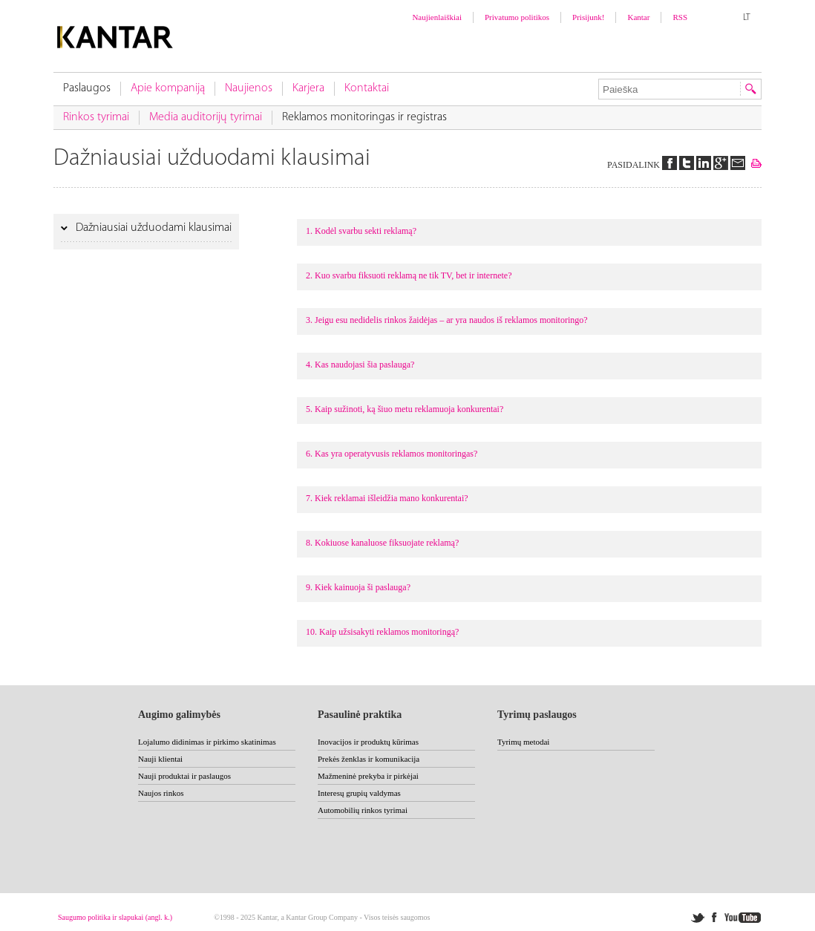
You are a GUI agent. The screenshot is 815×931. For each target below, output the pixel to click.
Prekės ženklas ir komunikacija (368, 758)
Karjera (308, 88)
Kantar (638, 17)
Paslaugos (87, 88)
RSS (679, 17)
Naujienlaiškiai (437, 17)
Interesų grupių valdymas (359, 792)
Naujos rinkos (160, 792)
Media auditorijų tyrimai (205, 117)
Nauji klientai (160, 758)
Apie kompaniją (168, 88)
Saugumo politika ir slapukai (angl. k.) (115, 917)
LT (746, 17)
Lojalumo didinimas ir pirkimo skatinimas (207, 741)
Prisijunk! (588, 17)
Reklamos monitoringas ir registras (364, 117)
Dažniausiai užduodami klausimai (152, 228)
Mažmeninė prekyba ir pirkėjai (368, 775)
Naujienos (248, 88)
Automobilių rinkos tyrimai (363, 810)
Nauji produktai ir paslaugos (184, 775)
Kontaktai (366, 88)
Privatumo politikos (517, 17)
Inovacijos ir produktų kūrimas (368, 741)
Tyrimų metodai (523, 741)
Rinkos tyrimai (96, 117)
